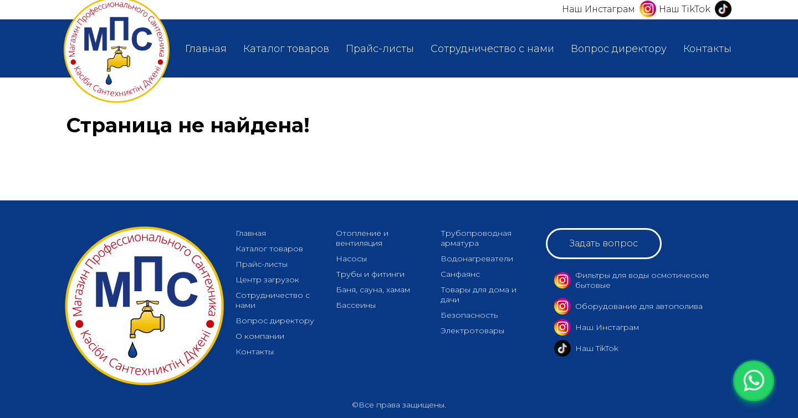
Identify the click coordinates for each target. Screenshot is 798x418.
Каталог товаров (286, 49)
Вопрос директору (619, 49)
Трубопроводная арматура (476, 238)
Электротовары (472, 331)
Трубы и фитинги (370, 274)
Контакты (707, 49)
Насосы (351, 259)
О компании (260, 336)
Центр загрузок (267, 280)
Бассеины (356, 305)
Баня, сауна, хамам (373, 290)
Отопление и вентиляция (362, 238)
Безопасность (469, 315)
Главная (206, 49)
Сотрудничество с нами (492, 49)
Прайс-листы (380, 49)
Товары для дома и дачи (478, 295)
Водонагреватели (477, 259)
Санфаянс (460, 274)
